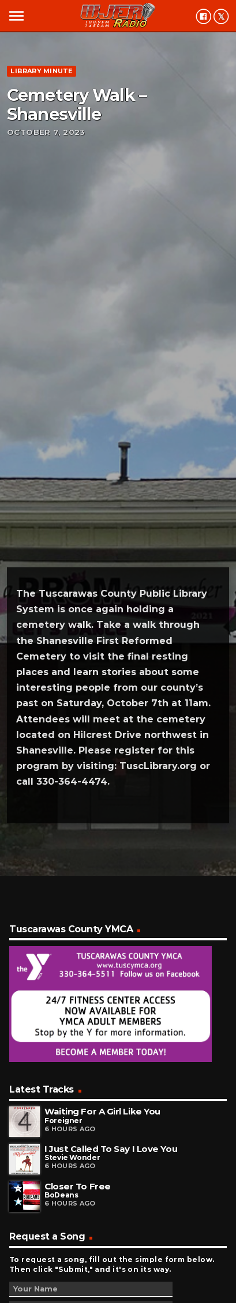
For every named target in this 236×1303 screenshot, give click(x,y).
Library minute (41, 71)
